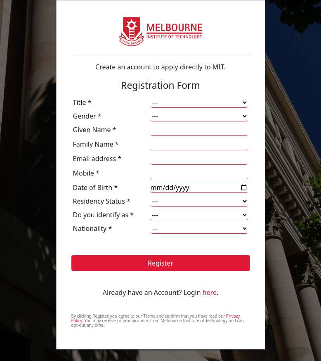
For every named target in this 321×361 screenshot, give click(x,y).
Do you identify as (103, 214)
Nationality (92, 228)
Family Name (96, 144)
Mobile (86, 173)
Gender (87, 116)
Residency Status (101, 201)
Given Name (94, 129)
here (210, 292)
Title (82, 102)
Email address (97, 158)
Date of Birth (95, 187)
